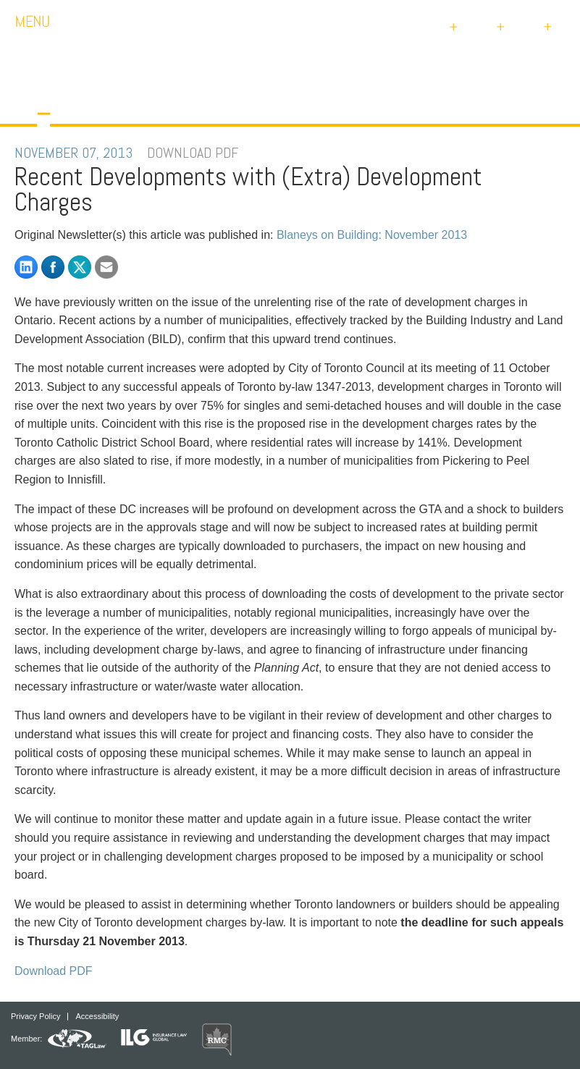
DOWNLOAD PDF (192, 152)
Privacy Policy (35, 1017)
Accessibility (97, 1017)
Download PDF (53, 971)
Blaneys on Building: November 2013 (372, 235)
